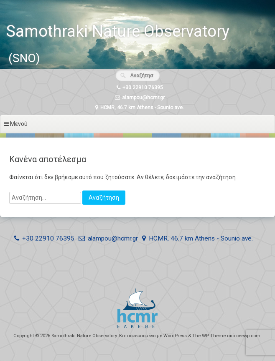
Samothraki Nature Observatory (117, 31)
